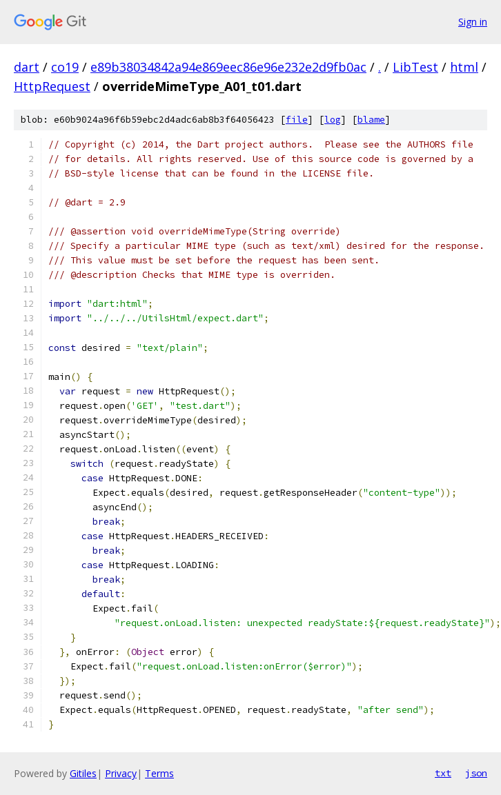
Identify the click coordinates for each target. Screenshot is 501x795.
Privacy (121, 773)
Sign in (472, 21)
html (464, 67)
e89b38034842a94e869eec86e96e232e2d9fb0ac (228, 67)
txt (443, 773)
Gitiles (83, 773)
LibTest (415, 67)
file (297, 119)
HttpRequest (52, 86)
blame (371, 119)
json (476, 773)
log (332, 119)
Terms (159, 773)
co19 (65, 67)
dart (26, 67)
